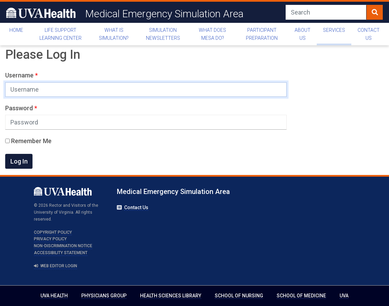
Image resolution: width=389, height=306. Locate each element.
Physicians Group (104, 295)
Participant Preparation (262, 34)
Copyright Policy (53, 232)
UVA (344, 295)
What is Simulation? (114, 34)
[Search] (326, 12)
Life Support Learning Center (60, 34)
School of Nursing (239, 295)
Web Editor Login (55, 265)
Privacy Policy (50, 239)
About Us (303, 34)
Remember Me (28, 141)
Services (334, 30)
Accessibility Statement (60, 252)
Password (19, 108)
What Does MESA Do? (212, 34)
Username (20, 75)
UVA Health (54, 295)
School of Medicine (301, 295)
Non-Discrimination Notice (63, 245)
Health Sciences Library (170, 295)
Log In (19, 161)
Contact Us (369, 34)
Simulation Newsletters (163, 34)
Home (16, 30)
